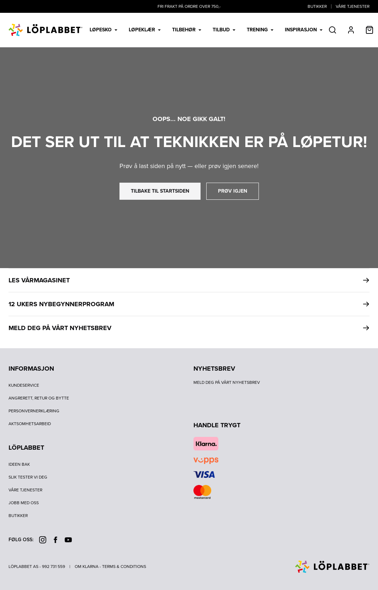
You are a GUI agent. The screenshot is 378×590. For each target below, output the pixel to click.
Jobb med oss (24, 503)
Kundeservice (24, 385)
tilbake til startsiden (160, 191)
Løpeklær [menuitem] (145, 29)
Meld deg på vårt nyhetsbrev (226, 382)
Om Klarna (87, 566)
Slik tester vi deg (28, 477)
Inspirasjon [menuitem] (304, 29)
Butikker (317, 6)
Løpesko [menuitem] (103, 29)
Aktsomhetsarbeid (30, 424)
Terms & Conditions (124, 566)
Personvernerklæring (34, 411)
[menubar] (206, 30)
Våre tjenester (352, 6)
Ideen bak (19, 464)
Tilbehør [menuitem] (186, 29)
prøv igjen (232, 191)
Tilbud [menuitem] (224, 29)
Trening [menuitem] (260, 29)
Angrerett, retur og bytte (39, 398)
